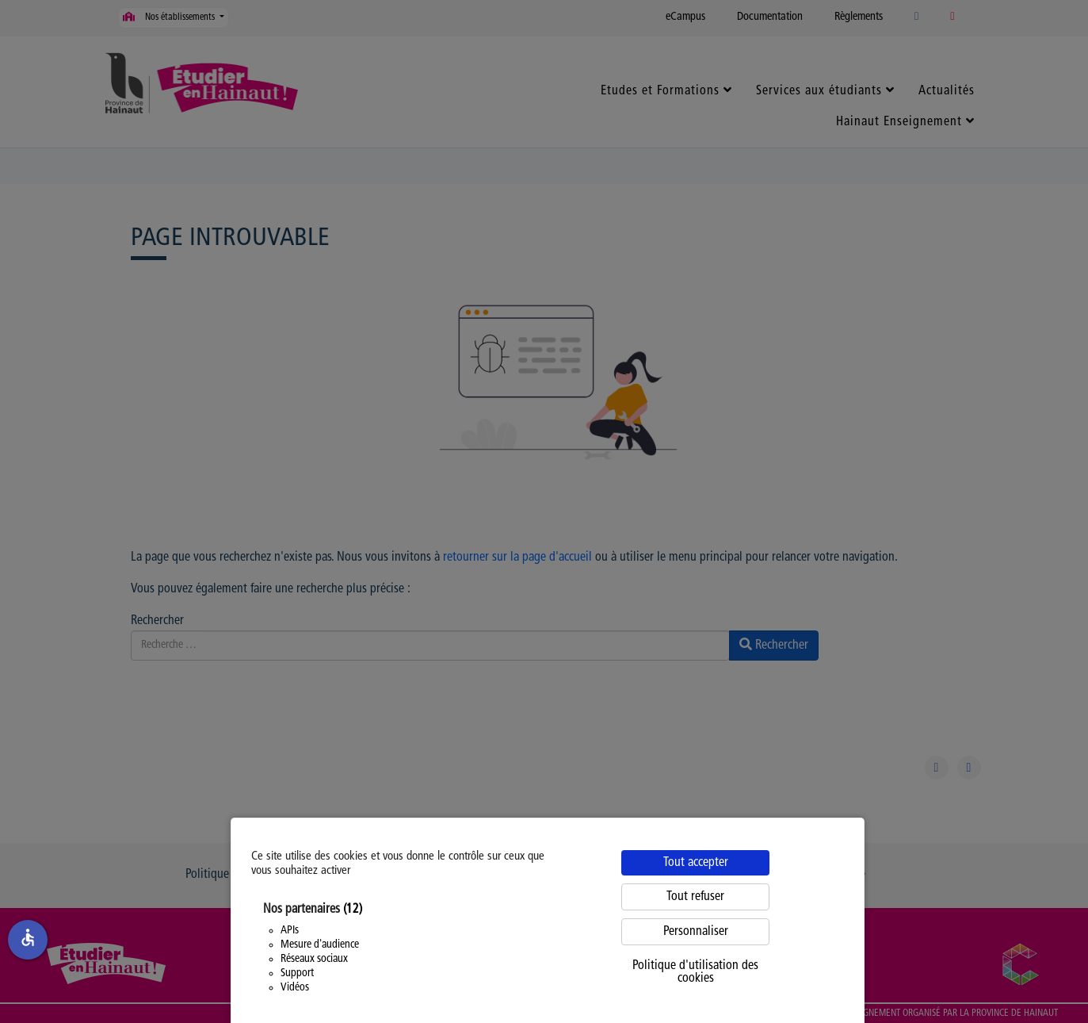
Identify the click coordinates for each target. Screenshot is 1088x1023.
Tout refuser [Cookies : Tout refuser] (695, 897)
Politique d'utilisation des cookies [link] (695, 972)
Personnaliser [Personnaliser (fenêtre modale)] (695, 931)
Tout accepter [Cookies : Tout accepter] (695, 862)
